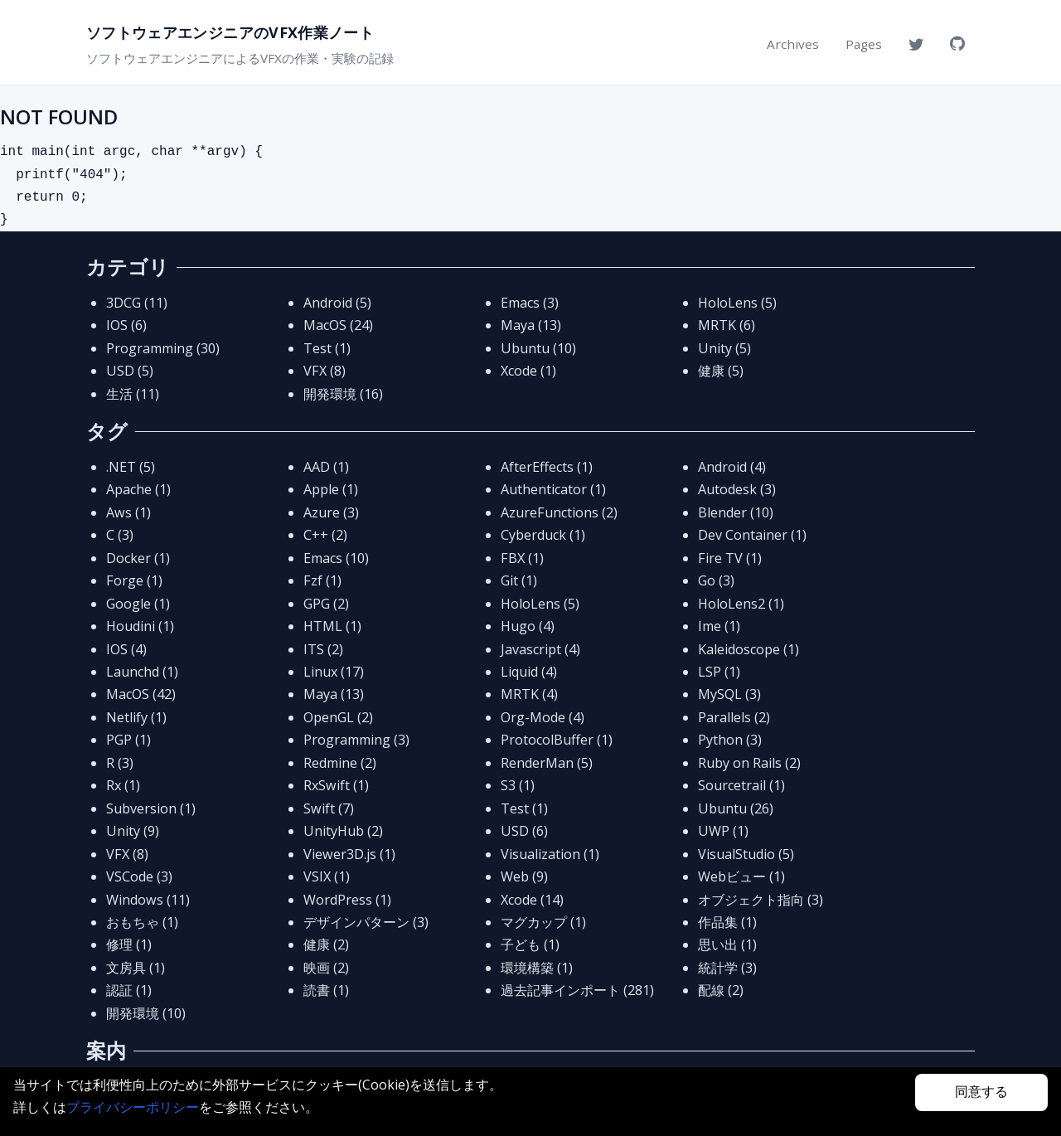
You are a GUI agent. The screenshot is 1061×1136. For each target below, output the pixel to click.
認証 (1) (129, 990)
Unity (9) (132, 831)
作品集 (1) (727, 922)
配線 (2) (721, 990)
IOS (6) (126, 325)
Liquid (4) (529, 672)
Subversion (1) (151, 808)
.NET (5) (130, 467)
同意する (981, 1092)
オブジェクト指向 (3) (760, 900)
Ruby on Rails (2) (749, 763)
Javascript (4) (540, 649)
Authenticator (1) (553, 489)
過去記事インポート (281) (577, 990)
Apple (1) (330, 489)
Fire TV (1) (730, 558)
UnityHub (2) (343, 831)
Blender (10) (735, 512)
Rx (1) (123, 785)
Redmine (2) (339, 763)
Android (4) (732, 467)
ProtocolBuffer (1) (557, 740)
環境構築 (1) (537, 968)
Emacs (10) (336, 558)
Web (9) (524, 876)
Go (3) (716, 580)
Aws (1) (128, 512)
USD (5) (129, 371)
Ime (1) (719, 626)
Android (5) (337, 303)
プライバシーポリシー (132, 1107)
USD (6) (524, 831)
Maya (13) (531, 325)
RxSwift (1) (336, 785)
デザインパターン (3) (366, 922)
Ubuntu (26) (735, 808)
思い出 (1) (727, 944)
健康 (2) (326, 944)
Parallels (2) (734, 717)
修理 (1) (129, 944)
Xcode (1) (528, 371)
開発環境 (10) (146, 1013)
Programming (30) (163, 348)
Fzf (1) (322, 580)
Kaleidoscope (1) (748, 649)
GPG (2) (326, 604)
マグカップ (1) (543, 922)
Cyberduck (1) (543, 535)
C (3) (119, 535)
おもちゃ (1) (142, 922)
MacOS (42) (141, 694)
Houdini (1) (140, 626)
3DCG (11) (136, 303)
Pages (863, 44)
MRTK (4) (529, 694)
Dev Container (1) (752, 535)
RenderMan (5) (547, 763)
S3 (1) (518, 785)
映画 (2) (326, 968)
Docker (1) (138, 558)
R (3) (119, 763)
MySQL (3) (729, 694)
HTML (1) (332, 626)
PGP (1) (128, 740)
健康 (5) (721, 371)
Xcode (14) (532, 900)
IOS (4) (126, 649)
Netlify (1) (136, 717)
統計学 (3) (727, 968)
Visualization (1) (550, 854)
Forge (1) (134, 580)
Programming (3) (356, 740)
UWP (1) (723, 831)
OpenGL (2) (338, 717)
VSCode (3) (139, 876)
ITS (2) (323, 649)
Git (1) (519, 580)
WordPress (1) (347, 900)
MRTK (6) (726, 325)
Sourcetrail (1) (741, 785)
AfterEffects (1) (547, 467)
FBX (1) (522, 558)
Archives (793, 44)
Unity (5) (724, 348)
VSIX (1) (326, 876)
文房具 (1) (135, 968)
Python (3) (730, 740)
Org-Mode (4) (542, 717)
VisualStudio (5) (746, 854)
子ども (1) (530, 944)
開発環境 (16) (343, 394)
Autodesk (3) (737, 489)
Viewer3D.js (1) (349, 854)
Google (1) (138, 604)
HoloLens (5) (737, 303)
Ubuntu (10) (538, 348)
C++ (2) (325, 535)
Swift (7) (328, 808)
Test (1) (327, 348)
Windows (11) (148, 900)
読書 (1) (326, 990)
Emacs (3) (530, 303)
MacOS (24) (338, 325)
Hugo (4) (528, 626)
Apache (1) (138, 489)
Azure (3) (331, 512)
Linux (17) (333, 672)
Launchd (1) (142, 672)
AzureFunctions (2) (559, 512)
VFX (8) (324, 371)
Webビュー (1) (741, 876)
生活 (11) (132, 394)
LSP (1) (719, 672)
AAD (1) (326, 467)
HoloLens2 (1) (741, 604)
